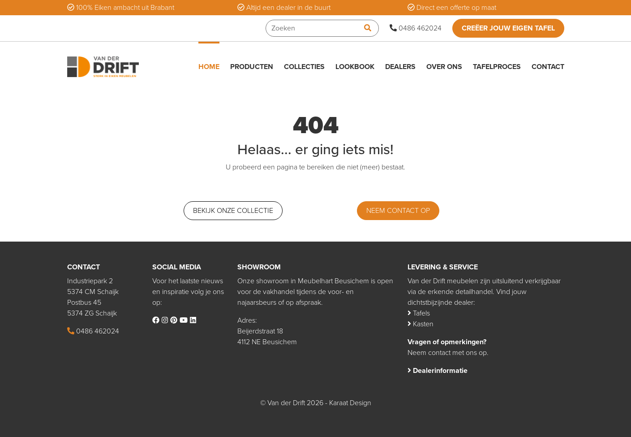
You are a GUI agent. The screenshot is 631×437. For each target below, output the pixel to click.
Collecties (304, 66)
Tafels (419, 313)
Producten (251, 66)
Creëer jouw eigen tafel (508, 28)
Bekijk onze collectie (233, 210)
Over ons (444, 66)
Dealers (400, 66)
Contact (548, 66)
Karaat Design (350, 402)
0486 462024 (416, 28)
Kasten (421, 324)
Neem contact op (398, 210)
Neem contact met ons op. (448, 352)
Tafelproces (497, 66)
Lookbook (354, 66)
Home (208, 66)
